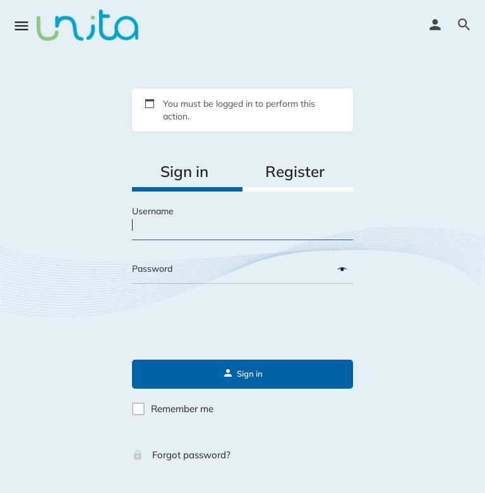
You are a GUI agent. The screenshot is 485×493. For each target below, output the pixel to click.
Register (295, 171)
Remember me (182, 409)
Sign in (184, 171)
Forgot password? (181, 455)
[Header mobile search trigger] (464, 24)
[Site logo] (89, 25)
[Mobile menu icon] (21, 25)
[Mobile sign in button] (435, 24)
